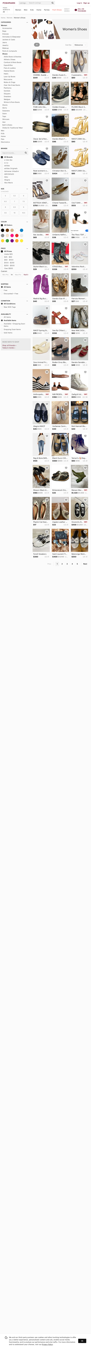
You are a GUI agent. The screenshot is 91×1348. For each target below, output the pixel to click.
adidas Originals (9, 168)
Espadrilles (8, 65)
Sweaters (6, 111)
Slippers (7, 94)
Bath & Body (7, 125)
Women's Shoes (19, 18)
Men (25, 10)
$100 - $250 (7, 263)
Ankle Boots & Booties (12, 57)
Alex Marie (7, 183)
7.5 (24, 201)
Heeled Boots (9, 71)
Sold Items (6, 333)
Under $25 (7, 254)
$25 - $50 (6, 257)
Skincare (5, 119)
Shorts (4, 105)
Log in (79, 3)
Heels (6, 74)
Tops (4, 116)
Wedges (7, 99)
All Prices (6, 251)
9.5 (5, 213)
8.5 (14, 207)
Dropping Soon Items (11, 329)
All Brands (7, 157)
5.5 (14, 196)
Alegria (5, 180)
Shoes (4, 54)
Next (85, 564)
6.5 (5, 201)
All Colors (6, 225)
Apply (26, 274)
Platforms (7, 88)
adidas (5, 166)
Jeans (4, 42)
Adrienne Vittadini (10, 171)
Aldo (4, 177)
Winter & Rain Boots (12, 102)
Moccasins (8, 79)
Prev (49, 564)
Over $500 (7, 268)
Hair (4, 122)
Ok (82, 1341)
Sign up (86, 3)
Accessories (7, 28)
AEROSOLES (7, 174)
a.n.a (4, 163)
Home (38, 10)
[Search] (39, 3)
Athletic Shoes (9, 59)
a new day (6, 160)
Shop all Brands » (9, 345)
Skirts (4, 108)
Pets (2, 139)
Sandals (7, 91)
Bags (4, 31)
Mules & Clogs (9, 82)
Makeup (5, 48)
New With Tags (8, 307)
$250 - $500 (8, 265)
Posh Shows (57, 10)
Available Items (8, 320)
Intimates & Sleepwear (11, 37)
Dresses (5, 34)
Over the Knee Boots (12, 85)
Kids (32, 10)
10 (14, 213)
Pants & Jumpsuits (9, 51)
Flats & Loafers (10, 68)
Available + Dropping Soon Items (13, 325)
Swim (4, 113)
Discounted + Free (9, 294)
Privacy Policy (47, 1344)
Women (18, 10)
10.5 (23, 213)
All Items (6, 287)
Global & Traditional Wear (12, 128)
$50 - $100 (7, 260)
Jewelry (5, 45)
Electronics (5, 142)
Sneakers (7, 96)
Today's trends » (8, 348)
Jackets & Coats (8, 40)
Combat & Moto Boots (12, 62)
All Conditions (8, 304)
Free (4, 290)
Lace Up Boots (9, 77)
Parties (47, 10)
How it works (67, 10)
